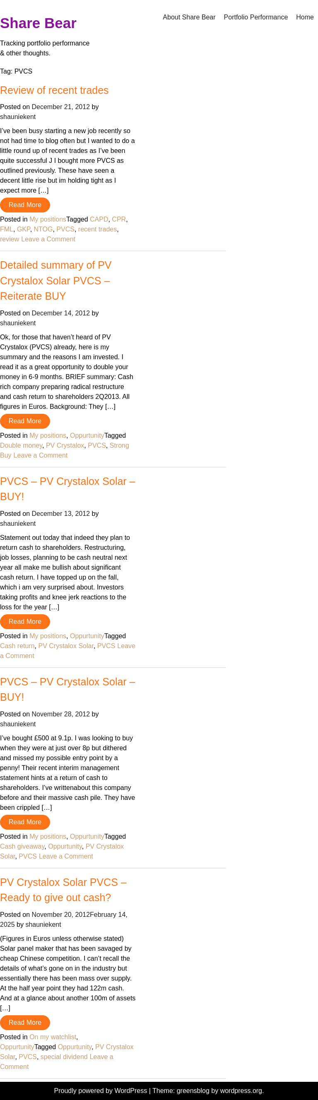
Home (305, 17)
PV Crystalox (65, 445)
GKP (23, 229)
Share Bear (38, 23)
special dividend (64, 1056)
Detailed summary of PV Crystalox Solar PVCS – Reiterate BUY (56, 280)
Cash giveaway (22, 846)
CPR (119, 219)
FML (6, 229)
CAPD (99, 219)
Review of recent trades (54, 90)
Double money (21, 445)
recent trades (97, 229)
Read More (25, 204)
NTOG (43, 229)
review (9, 239)
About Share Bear (189, 17)
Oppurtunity (87, 435)
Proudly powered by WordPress (101, 1090)
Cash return (17, 645)
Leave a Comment (48, 239)
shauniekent (18, 116)
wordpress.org (241, 1090)
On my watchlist (52, 1036)
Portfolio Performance (256, 17)
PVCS (65, 229)
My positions (47, 219)
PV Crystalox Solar (65, 645)
